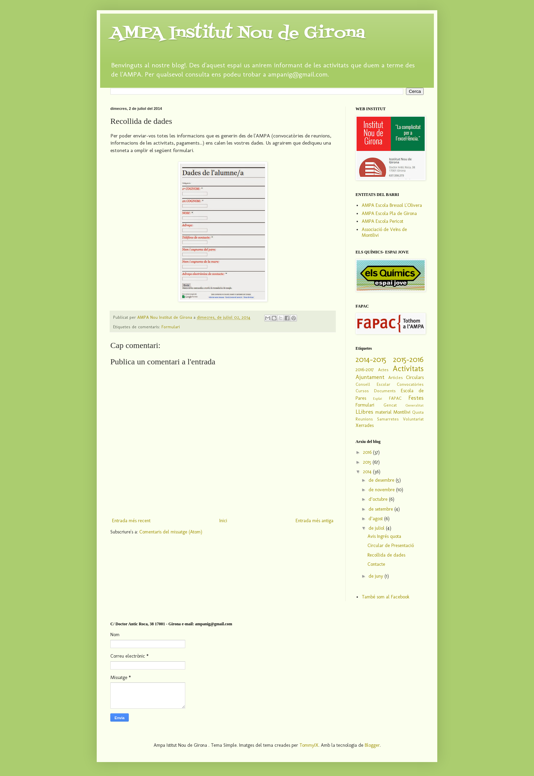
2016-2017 (365, 370)
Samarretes (388, 419)
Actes (383, 369)
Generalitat (415, 405)
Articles (395, 377)
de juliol (377, 528)
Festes (416, 397)
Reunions (364, 419)
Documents (385, 390)
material (383, 412)
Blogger (372, 745)
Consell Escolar (373, 384)
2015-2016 (408, 359)
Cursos (362, 390)
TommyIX (308, 745)
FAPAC (395, 398)
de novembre (382, 490)
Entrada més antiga (314, 521)
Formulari (170, 326)
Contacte (376, 564)
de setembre (381, 509)
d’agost (376, 519)
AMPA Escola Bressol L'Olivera (392, 205)
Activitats (408, 368)
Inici (223, 521)
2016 (368, 452)
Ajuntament (370, 377)
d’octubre (378, 499)
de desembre (382, 480)
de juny (376, 576)
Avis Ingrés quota (384, 536)
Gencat (390, 405)
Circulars (415, 377)
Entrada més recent (131, 521)
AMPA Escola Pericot (382, 221)
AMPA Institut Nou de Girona (237, 33)
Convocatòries (410, 384)
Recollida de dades (386, 555)
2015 (368, 462)
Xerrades (365, 425)
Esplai (377, 398)
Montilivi (401, 412)
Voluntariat (413, 419)
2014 (368, 472)
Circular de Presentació (390, 545)
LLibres (364, 411)
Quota (418, 412)
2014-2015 (371, 359)
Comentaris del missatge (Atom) (170, 532)
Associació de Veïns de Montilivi (384, 232)
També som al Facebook (385, 597)
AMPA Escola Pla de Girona (389, 213)
